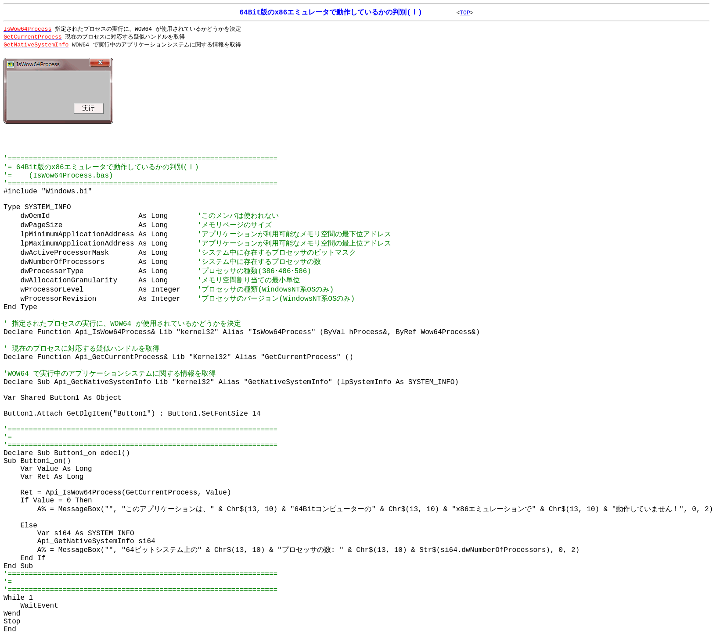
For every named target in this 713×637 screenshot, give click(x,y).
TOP (465, 13)
